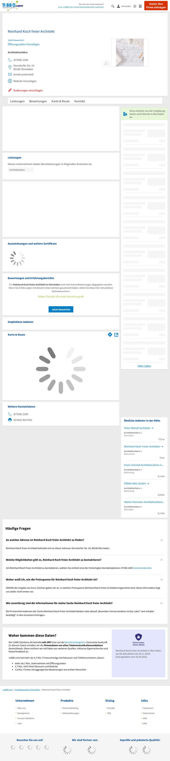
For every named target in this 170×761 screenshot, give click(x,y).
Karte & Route (61, 101)
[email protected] (142, 567)
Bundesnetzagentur (75, 642)
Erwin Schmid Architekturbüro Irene (144, 465)
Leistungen (17, 101)
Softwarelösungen (70, 713)
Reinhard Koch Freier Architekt (142, 446)
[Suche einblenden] (114, 6)
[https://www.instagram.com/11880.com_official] (30, 747)
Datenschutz (149, 713)
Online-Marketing (70, 708)
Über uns (21, 708)
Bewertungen (38, 101)
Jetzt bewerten (61, 309)
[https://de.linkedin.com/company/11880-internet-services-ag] (47, 747)
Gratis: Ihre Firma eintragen (156, 5)
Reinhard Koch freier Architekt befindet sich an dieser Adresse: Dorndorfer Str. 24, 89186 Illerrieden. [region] (58, 548)
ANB (145, 723)
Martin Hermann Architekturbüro (143, 502)
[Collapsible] (161, 540)
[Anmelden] (125, 6)
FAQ (109, 713)
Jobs (19, 723)
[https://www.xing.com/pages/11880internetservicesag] (38, 747)
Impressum (148, 708)
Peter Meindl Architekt (137, 428)
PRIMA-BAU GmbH (135, 483)
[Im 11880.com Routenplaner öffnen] (110, 334)
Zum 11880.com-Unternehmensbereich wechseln (81, 7)
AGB (145, 718)
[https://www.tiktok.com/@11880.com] (22, 747)
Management (23, 713)
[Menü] (141, 6)
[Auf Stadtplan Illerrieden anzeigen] (116, 334)
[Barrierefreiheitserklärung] (136, 6)
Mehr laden (144, 366)
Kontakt (79, 101)
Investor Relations (25, 718)
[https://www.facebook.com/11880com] (13, 747)
